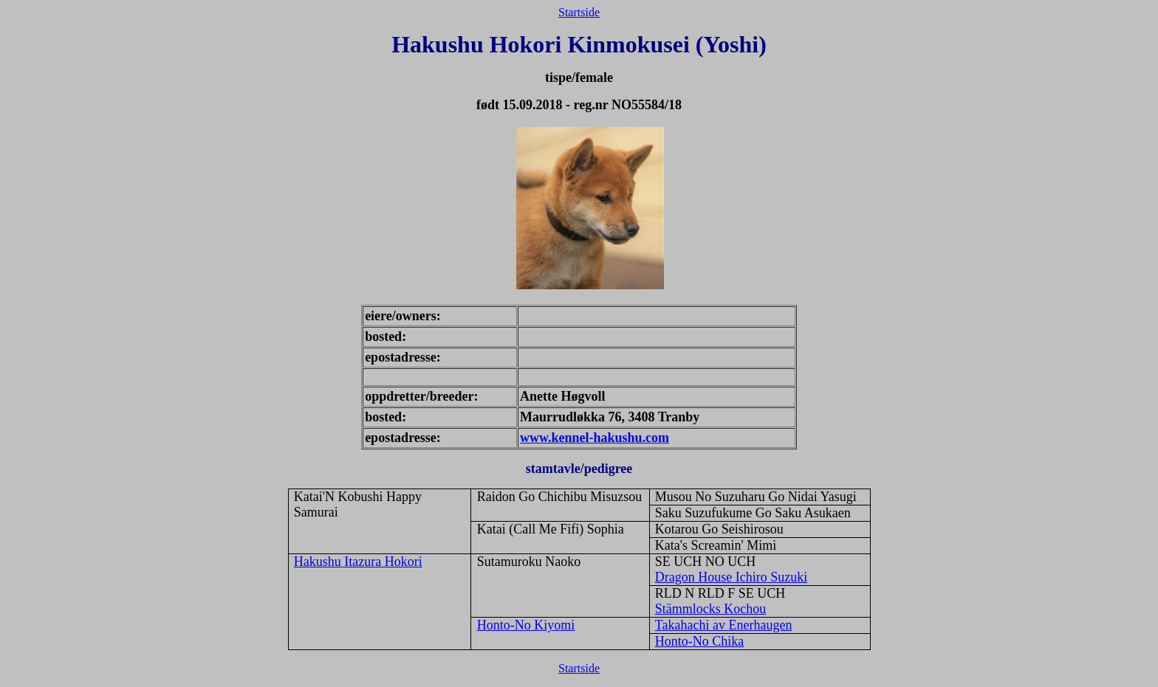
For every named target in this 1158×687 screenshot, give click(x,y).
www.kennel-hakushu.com (594, 437)
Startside (579, 12)
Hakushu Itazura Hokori (358, 561)
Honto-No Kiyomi (526, 625)
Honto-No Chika (699, 641)
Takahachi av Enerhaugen (723, 625)
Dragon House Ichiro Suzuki (731, 577)
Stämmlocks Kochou (711, 608)
